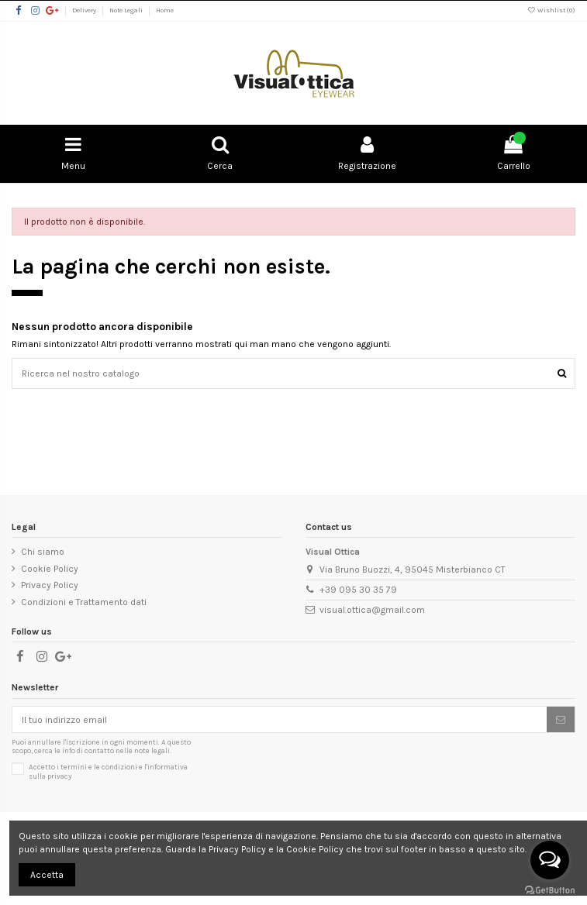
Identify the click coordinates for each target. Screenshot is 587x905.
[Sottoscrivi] (561, 719)
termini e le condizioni (98, 766)
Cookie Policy (49, 568)
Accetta (47, 874)
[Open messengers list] (549, 860)
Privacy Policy (49, 585)
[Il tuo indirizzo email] (279, 719)
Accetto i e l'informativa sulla (108, 771)
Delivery (85, 10)
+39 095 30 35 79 (358, 589)
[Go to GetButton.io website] (550, 889)
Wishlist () (551, 10)
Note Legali (126, 10)
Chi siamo (42, 551)
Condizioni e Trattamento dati (84, 602)
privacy (59, 776)
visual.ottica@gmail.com (372, 609)
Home (165, 10)
